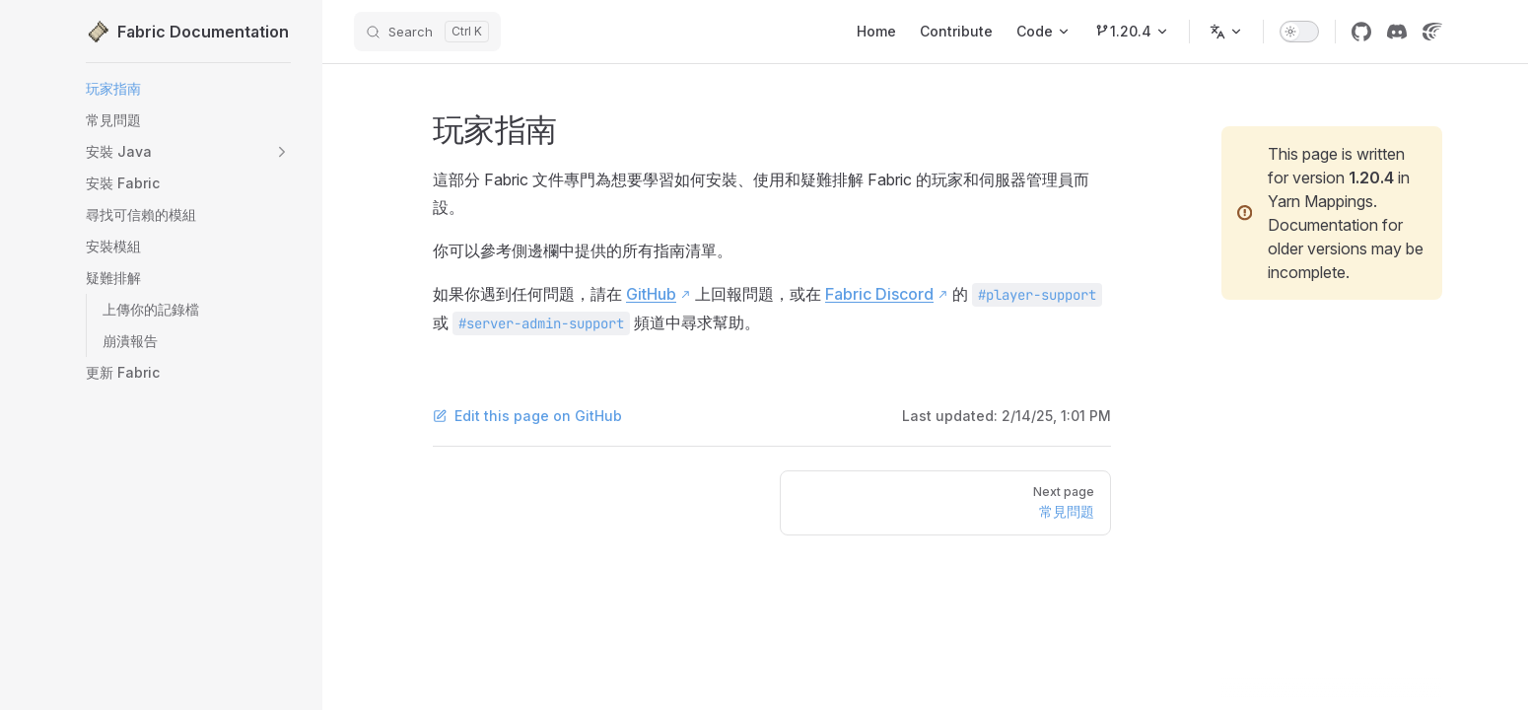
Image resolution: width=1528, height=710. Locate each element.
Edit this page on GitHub (527, 415)
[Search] (427, 31)
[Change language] (1226, 31)
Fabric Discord (879, 294)
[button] (188, 152)
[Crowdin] (1432, 31)
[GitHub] (1361, 31)
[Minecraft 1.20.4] (1131, 31)
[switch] (1299, 31)
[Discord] (1397, 31)
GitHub (651, 294)
